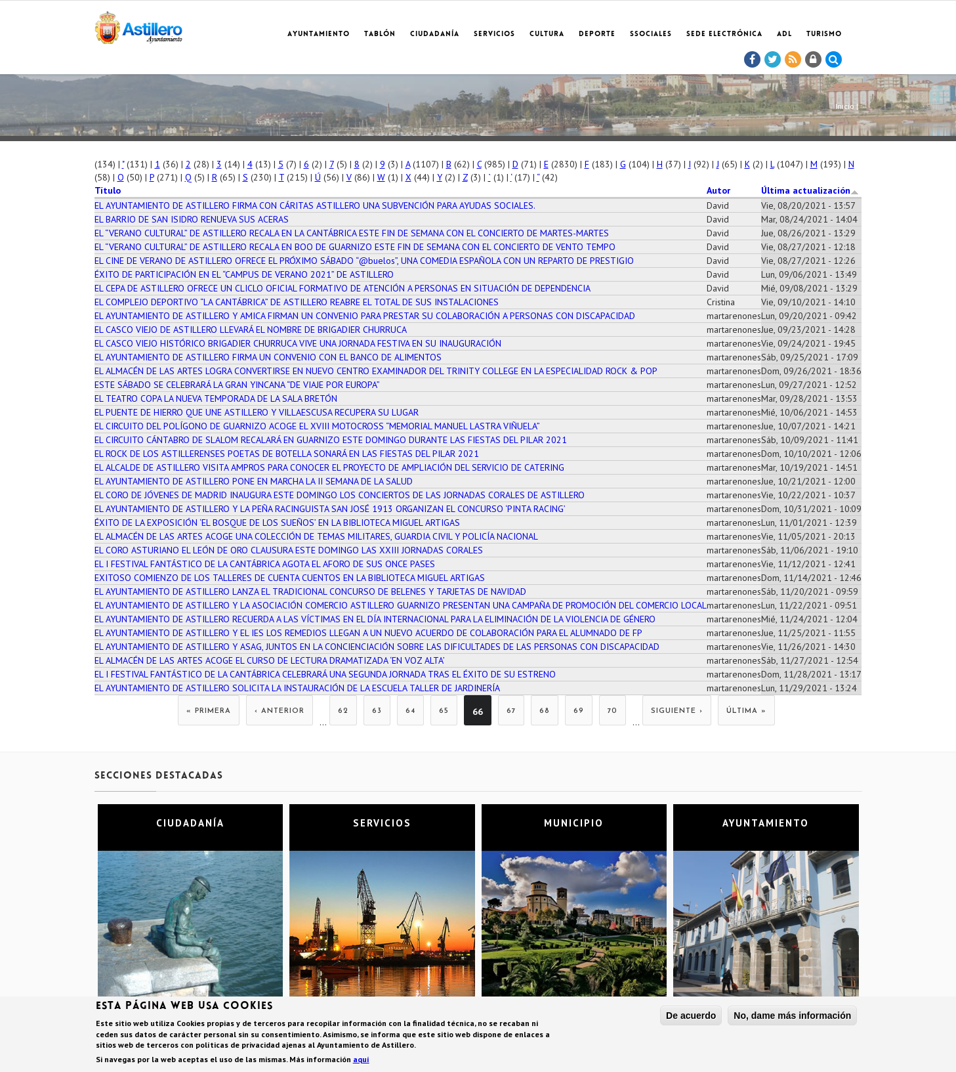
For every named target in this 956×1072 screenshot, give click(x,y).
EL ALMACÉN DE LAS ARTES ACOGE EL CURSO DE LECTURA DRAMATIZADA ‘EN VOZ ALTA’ (269, 660)
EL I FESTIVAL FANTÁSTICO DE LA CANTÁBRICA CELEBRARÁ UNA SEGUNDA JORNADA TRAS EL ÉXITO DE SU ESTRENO (325, 674)
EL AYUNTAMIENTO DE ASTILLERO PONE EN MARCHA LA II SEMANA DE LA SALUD (253, 481)
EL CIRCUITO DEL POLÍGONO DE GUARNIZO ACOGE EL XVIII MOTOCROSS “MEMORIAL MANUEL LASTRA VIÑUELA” (317, 426)
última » (746, 711)
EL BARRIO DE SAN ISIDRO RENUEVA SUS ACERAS (191, 219)
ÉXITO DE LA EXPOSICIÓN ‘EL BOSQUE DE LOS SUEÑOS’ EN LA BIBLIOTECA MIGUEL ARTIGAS (277, 522)
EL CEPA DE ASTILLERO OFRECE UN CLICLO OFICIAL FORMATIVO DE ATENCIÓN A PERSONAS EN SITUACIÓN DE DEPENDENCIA (342, 288)
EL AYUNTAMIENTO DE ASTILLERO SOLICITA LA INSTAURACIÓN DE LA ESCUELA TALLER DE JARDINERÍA (297, 688)
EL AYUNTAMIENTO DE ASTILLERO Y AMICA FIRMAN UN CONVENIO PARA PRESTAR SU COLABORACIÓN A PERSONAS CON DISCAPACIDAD (364, 316)
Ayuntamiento (318, 34)
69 (578, 711)
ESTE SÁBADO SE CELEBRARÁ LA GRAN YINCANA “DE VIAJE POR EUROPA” (237, 385)
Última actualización (810, 190)
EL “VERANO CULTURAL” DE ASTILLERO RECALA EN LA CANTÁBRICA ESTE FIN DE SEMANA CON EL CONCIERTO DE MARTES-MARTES (351, 233)
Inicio (844, 106)
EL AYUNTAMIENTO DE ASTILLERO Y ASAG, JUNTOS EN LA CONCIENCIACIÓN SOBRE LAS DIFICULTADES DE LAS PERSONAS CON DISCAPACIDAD (376, 647)
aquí (361, 1060)
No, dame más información (792, 1017)
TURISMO (824, 34)
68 (544, 711)
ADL (784, 34)
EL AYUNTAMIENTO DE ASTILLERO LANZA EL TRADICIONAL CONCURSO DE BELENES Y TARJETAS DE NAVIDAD (310, 591)
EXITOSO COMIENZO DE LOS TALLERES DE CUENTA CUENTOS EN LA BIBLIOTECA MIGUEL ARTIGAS (289, 578)
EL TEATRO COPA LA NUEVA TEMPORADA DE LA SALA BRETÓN (215, 398)
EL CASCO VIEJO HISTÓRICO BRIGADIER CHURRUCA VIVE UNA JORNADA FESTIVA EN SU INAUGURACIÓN (297, 343)
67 (511, 711)
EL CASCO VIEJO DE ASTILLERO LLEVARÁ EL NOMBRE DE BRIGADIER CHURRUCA (250, 329)
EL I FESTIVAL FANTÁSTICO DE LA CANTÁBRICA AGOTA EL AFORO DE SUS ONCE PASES (264, 564)
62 (343, 711)
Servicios (494, 34)
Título (107, 190)
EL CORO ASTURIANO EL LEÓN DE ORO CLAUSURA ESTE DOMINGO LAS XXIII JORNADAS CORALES (288, 550)
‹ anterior (279, 711)
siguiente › (677, 711)
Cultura (547, 34)
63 (377, 711)
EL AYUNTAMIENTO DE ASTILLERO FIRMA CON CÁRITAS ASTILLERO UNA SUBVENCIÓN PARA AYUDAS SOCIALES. (314, 205)
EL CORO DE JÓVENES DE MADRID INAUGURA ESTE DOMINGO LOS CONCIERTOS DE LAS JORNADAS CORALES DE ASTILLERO (339, 495)
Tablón (380, 34)
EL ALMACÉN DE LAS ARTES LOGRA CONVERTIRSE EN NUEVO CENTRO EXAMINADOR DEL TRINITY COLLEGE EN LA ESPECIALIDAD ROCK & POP (375, 371)
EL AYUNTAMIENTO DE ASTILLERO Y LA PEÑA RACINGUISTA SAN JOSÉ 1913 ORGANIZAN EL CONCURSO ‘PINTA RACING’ (330, 509)
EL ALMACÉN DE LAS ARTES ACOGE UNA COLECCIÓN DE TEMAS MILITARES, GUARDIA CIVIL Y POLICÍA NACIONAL (316, 536)
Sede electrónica (724, 34)
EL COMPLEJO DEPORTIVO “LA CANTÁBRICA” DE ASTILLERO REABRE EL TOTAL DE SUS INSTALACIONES (296, 302)
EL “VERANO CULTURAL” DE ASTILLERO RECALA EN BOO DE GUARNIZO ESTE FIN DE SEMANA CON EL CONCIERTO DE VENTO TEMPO (354, 247)
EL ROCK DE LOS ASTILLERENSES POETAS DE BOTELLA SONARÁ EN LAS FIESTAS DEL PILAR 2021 (286, 454)
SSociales (651, 34)
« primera (208, 711)
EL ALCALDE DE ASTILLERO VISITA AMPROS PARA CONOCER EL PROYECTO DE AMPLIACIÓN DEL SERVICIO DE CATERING (329, 467)
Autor (718, 190)
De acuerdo (691, 1017)
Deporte (597, 34)
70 (612, 711)
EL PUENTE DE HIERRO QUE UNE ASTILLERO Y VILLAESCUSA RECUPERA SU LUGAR (256, 412)
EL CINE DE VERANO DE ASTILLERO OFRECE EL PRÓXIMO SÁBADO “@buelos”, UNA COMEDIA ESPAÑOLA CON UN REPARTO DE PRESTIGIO (364, 261)
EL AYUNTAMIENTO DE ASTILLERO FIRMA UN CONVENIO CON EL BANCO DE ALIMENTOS (268, 357)
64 (410, 711)
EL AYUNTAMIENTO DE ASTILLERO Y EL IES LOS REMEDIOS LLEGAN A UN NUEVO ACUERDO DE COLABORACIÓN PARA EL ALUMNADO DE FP (368, 633)
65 (444, 711)
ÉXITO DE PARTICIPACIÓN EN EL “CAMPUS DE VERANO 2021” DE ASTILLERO (244, 274)
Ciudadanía (434, 34)
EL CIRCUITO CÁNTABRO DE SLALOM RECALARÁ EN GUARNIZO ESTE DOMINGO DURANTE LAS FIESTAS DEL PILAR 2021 (330, 440)
